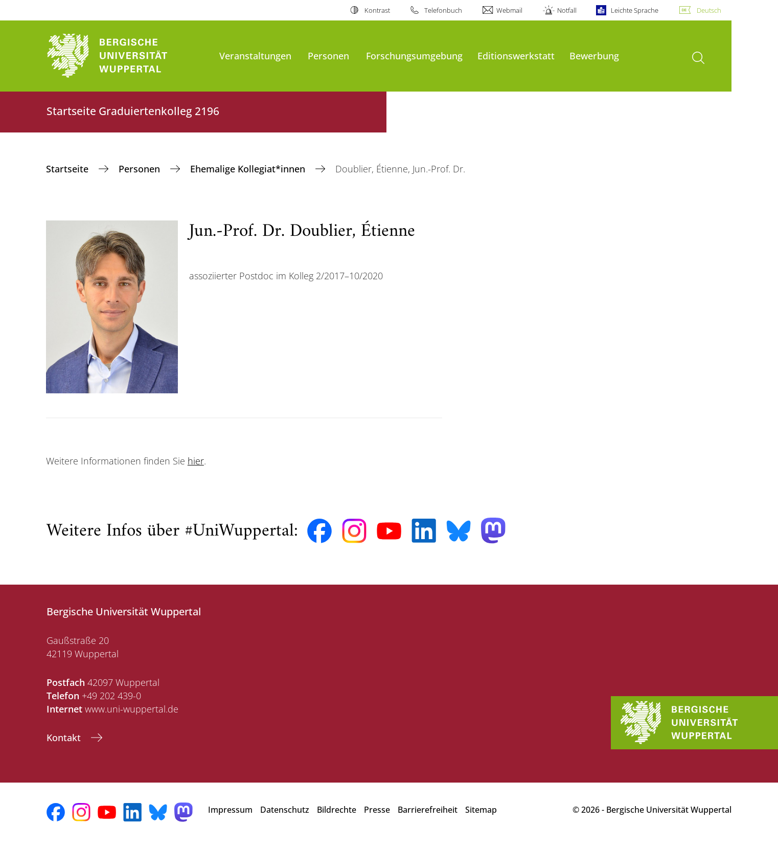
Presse (377, 809)
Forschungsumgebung (414, 55)
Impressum (230, 809)
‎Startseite (68, 169)
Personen (328, 55)
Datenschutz (284, 809)
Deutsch (709, 10)
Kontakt (65, 737)
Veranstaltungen (255, 55)
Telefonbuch (443, 10)
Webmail (509, 10)
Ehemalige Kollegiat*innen (249, 169)
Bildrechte (336, 809)
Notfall (567, 10)
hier (196, 461)
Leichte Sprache (634, 10)
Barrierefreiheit (427, 809)
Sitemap (481, 809)
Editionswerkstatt (516, 55)
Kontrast (377, 10)
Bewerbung (594, 55)
